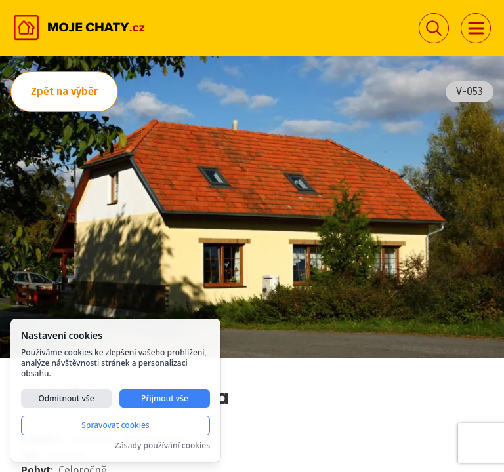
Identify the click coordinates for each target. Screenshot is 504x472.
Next (472, 209)
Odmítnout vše (66, 398)
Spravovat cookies (115, 425)
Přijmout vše (164, 398)
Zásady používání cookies (162, 446)
